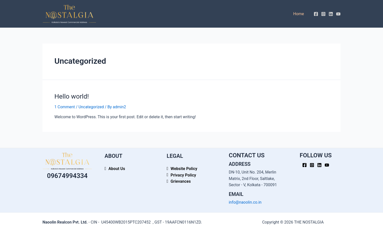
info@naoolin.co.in (245, 202)
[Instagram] (323, 14)
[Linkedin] (331, 14)
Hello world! (71, 96)
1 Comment (64, 106)
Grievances (181, 181)
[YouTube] (338, 14)
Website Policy (184, 168)
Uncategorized (91, 106)
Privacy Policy (183, 175)
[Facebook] (316, 14)
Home (299, 13)
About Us (117, 168)
